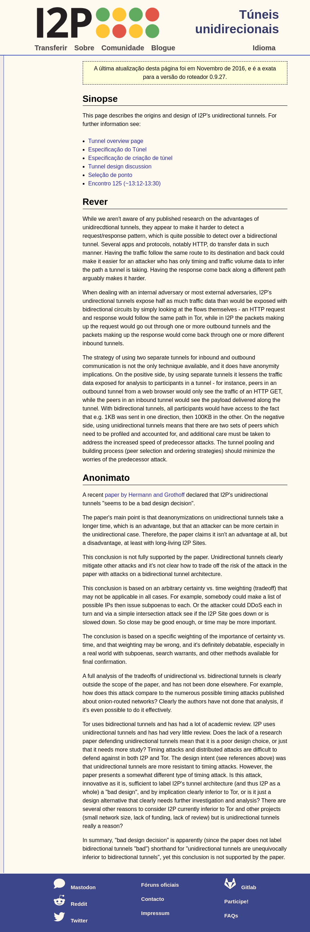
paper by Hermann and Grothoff (145, 495)
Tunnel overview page (116, 141)
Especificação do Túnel (117, 149)
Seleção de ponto (110, 175)
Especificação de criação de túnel (130, 158)
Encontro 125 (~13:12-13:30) (124, 183)
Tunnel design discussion (120, 166)
